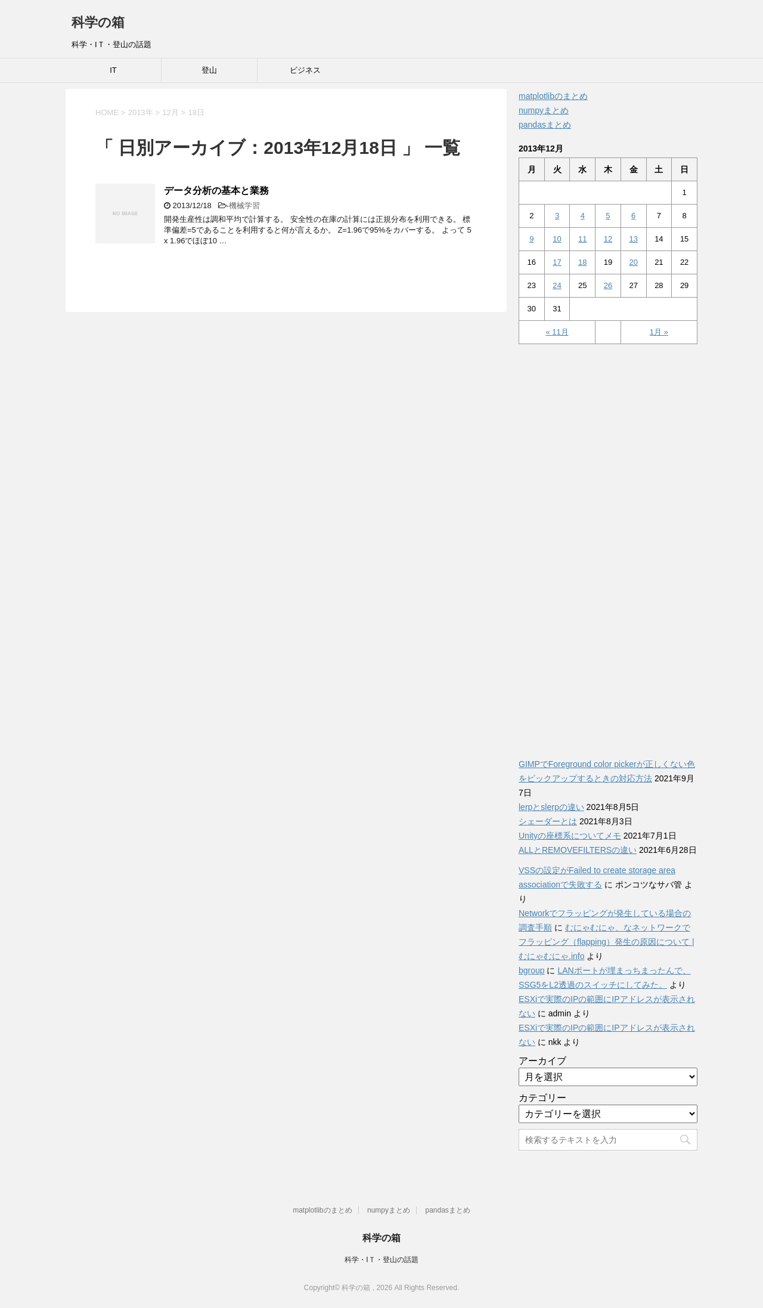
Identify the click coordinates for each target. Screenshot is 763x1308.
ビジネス (305, 70)
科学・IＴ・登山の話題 (381, 1260)
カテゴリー (542, 1098)
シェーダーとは (548, 821)
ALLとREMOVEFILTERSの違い (578, 850)
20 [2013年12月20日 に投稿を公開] (633, 262)
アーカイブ (542, 1061)
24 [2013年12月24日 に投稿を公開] (557, 285)
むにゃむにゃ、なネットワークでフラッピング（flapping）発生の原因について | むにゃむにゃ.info (606, 942)
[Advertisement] (608, 544)
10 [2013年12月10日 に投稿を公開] (557, 238)
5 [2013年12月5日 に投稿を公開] (608, 215)
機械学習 (244, 205)
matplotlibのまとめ (553, 96)
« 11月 (556, 331)
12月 (170, 112)
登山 (209, 70)
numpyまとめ (544, 110)
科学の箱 (98, 22)
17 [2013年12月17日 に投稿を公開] (557, 262)
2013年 (140, 112)
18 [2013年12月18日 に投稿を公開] (582, 262)
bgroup (532, 970)
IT (113, 70)
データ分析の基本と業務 (216, 190)
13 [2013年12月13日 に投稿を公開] (633, 238)
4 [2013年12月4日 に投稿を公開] (583, 215)
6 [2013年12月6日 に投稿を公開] (633, 215)
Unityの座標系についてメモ (570, 835)
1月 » (659, 331)
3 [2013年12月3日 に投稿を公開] (557, 215)
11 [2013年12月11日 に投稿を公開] (582, 238)
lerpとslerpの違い (551, 807)
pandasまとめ (545, 124)
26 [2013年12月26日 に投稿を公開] (608, 285)
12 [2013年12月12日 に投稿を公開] (608, 238)
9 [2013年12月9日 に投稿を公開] (531, 238)
